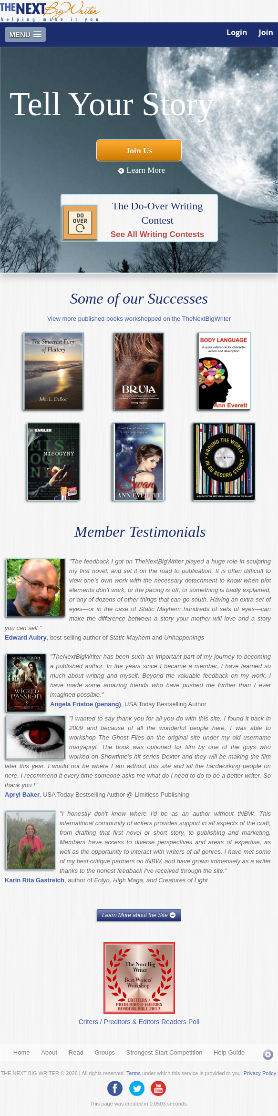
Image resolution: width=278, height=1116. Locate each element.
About (49, 1052)
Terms (133, 1073)
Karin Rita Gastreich (34, 880)
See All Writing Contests (157, 234)
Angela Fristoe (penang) (85, 704)
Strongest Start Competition (164, 1052)
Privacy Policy (260, 1073)
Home (21, 1052)
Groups (104, 1052)
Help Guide (229, 1052)
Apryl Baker (22, 794)
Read (76, 1052)
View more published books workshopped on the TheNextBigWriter (139, 318)
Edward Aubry (26, 637)
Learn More (141, 170)
